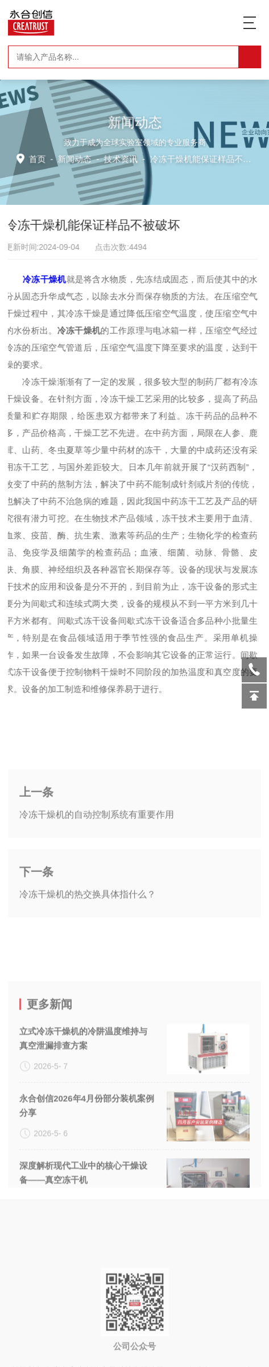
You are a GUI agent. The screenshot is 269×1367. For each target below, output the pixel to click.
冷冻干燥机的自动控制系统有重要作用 (96, 849)
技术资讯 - (185, 158)
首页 (39, 158)
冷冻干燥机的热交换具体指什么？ (87, 928)
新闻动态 (76, 158)
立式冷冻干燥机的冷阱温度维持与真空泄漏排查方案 (83, 1105)
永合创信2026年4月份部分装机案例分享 (86, 1172)
